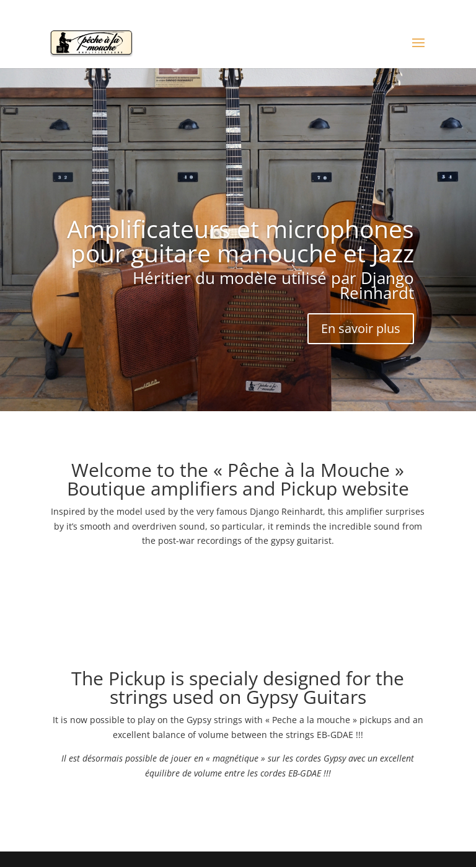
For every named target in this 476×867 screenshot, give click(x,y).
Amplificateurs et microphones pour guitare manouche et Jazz (240, 240)
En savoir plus (360, 328)
